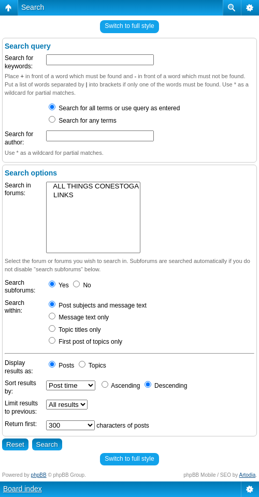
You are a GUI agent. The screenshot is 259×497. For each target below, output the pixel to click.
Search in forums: (18, 189)
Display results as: (19, 367)
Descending (166, 385)
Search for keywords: (19, 62)
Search (32, 7)
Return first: (21, 424)
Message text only (79, 317)
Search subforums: (20, 287)
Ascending (121, 385)
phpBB (39, 475)
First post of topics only (85, 341)
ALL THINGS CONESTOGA (93, 186)
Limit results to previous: (21, 407)
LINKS (93, 195)
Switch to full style (129, 26)
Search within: (14, 307)
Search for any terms (83, 120)
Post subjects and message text (98, 305)
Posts (61, 365)
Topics (92, 365)
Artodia (247, 475)
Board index (22, 489)
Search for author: (19, 138)
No (82, 285)
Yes (59, 285)
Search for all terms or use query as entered (114, 108)
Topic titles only (75, 329)
